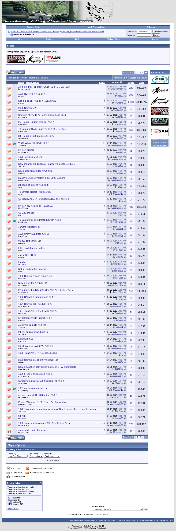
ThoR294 (22, 145)
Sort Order (33, 454)
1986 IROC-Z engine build (31, 374)
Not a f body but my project (32, 269)
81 (131, 144)
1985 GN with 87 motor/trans (33, 297)
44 (131, 312)
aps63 (21, 96)
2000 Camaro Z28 (27, 108)
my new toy (24, 206)
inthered (21, 173)
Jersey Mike (118, 292)
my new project (26, 150)
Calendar (151, 27)
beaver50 (22, 418)
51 (131, 347)
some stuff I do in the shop (32, 430)
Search (154, 39)
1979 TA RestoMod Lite (30, 157)
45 (131, 375)
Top (171, 520)
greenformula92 (25, 404)
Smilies (11, 500)
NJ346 (21, 362)
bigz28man (23, 208)
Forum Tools (119, 78)
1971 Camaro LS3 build (30, 304)
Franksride (22, 222)
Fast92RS (22, 117)
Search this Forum (138, 78)
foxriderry (22, 341)
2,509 (131, 102)
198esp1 (22, 229)
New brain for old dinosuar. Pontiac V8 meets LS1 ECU (46, 164)
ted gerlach (23, 152)
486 (131, 207)
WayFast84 (23, 110)
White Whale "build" (28, 143)
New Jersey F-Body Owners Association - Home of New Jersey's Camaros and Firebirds (119, 520)
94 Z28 (22, 416)
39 (131, 284)
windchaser (118, 264)
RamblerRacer (24, 159)
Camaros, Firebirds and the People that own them (82, 32)
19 (131, 340)
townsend (119, 103)
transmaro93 (23, 292)
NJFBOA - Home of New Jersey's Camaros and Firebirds (35, 32)
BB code (11, 498)
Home (19, 39)
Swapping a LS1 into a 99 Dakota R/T (37, 381)
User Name (132, 31)
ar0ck (120, 152)
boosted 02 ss (25, 339)
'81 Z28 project (26, 213)
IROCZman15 (117, 194)
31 (131, 123)
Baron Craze (23, 180)
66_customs (23, 432)
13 (131, 228)
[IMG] (10, 502)
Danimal (21, 243)
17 (131, 256)
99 (131, 186)
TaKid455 (22, 166)
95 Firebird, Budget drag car (32, 122)
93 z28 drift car (26, 241)
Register (49, 39)
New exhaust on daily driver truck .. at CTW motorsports (47, 367)
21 (131, 179)
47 (131, 396)
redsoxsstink (23, 306)
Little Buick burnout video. (31, 248)
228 (131, 88)
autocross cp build (27, 325)
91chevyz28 (23, 299)
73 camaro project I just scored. (34, 192)
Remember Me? (160, 32)
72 (131, 137)
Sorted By (12, 454)
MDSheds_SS (24, 285)
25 (131, 242)
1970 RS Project (26, 93)
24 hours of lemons (28, 185)
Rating (102, 82)
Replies (131, 82)
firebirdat (22, 313)
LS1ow (21, 103)
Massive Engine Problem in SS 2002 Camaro (41, 178)
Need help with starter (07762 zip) (35, 171)
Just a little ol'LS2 (27, 255)
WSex (20, 187)
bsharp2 (21, 320)
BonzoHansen (117, 89)
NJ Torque (118, 271)
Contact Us (73, 520)
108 (131, 95)
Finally (21, 262)
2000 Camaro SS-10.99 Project (34, 360)
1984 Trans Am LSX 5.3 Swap (33, 311)
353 (131, 130)
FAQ (77, 39)
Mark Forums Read (96, 27)
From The (48, 454)
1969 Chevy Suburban (30, 234)
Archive (164, 520)
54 (131, 200)
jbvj (19, 215)
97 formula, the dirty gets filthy (33, 290)
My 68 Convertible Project (31, 318)
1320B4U (119, 369)
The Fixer (119, 411)
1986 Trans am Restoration (32, 423)
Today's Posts (33, 27)
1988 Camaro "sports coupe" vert (35, 276)
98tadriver (22, 383)
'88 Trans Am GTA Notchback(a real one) (39, 199)
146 (131, 291)
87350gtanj (23, 390)
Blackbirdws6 (24, 89)
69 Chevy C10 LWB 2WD (31, 346)
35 (131, 298)
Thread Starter (32, 82)
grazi (20, 194)
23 (131, 270)
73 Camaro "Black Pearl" (31, 129)
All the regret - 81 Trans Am (32, 86)
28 (131, 221)
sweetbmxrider (117, 145)
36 (131, 382)
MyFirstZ (22, 257)
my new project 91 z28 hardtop (34, 395)
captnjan (119, 131)
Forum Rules (13, 508)
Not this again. (25, 100)
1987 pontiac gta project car (32, 388)
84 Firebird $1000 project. (31, 136)
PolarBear (22, 131)
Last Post (115, 82)
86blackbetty (23, 425)
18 (131, 403)
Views (141, 82)
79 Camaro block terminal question (36, 220)
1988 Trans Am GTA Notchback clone (37, 353)
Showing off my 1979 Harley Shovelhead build (42, 115)
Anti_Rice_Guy (116, 285)
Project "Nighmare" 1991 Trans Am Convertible (42, 402)
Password (131, 35)
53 (131, 305)
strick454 (22, 264)
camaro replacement (29, 227)
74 (131, 326)
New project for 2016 (29, 283)
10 (131, 431)
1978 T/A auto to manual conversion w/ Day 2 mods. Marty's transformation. (57, 409)
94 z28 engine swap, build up (33, 332)
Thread (21, 82)
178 (131, 424)
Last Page (65, 87)
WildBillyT (119, 236)
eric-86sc (22, 278)
